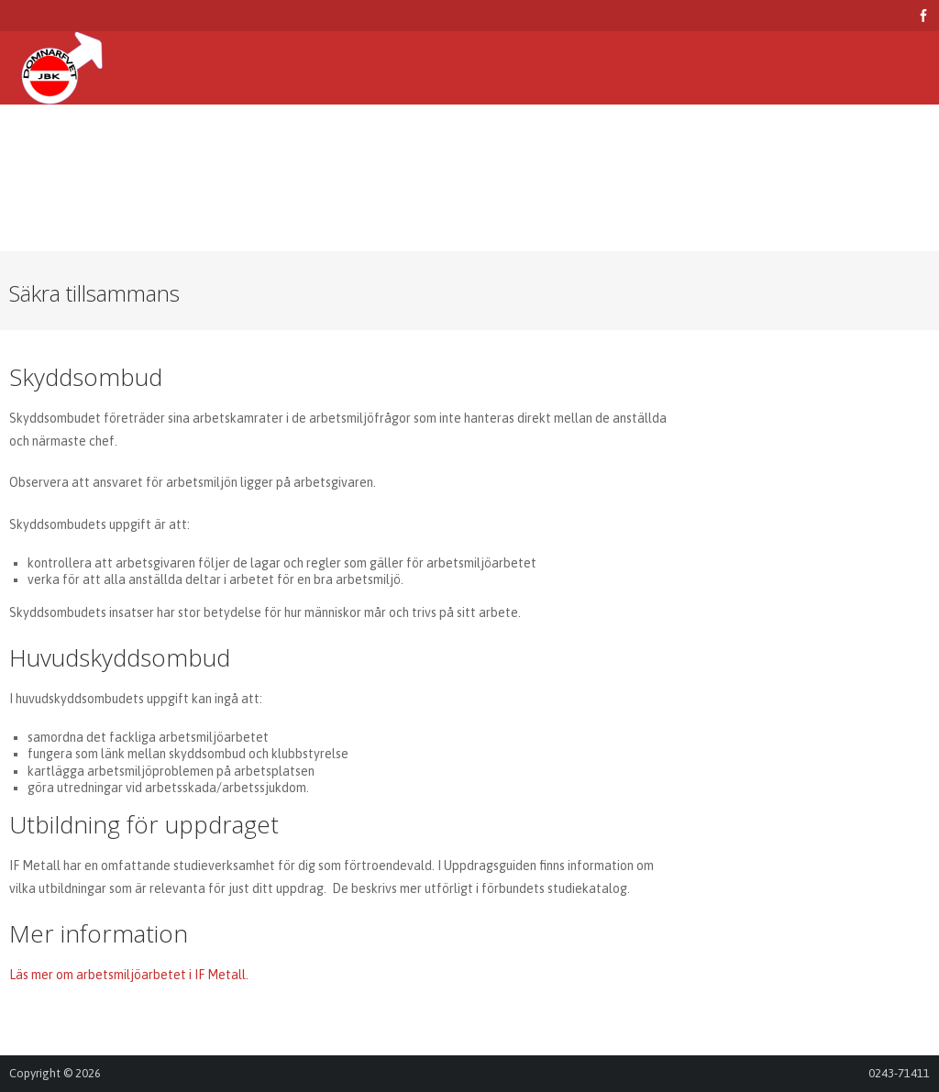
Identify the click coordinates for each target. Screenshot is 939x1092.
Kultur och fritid (453, 141)
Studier (340, 141)
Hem (36, 141)
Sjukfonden (580, 141)
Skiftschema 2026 (704, 141)
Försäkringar (238, 141)
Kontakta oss (835, 141)
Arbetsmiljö (121, 141)
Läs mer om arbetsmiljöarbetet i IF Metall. (129, 974)
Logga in (51, 214)
